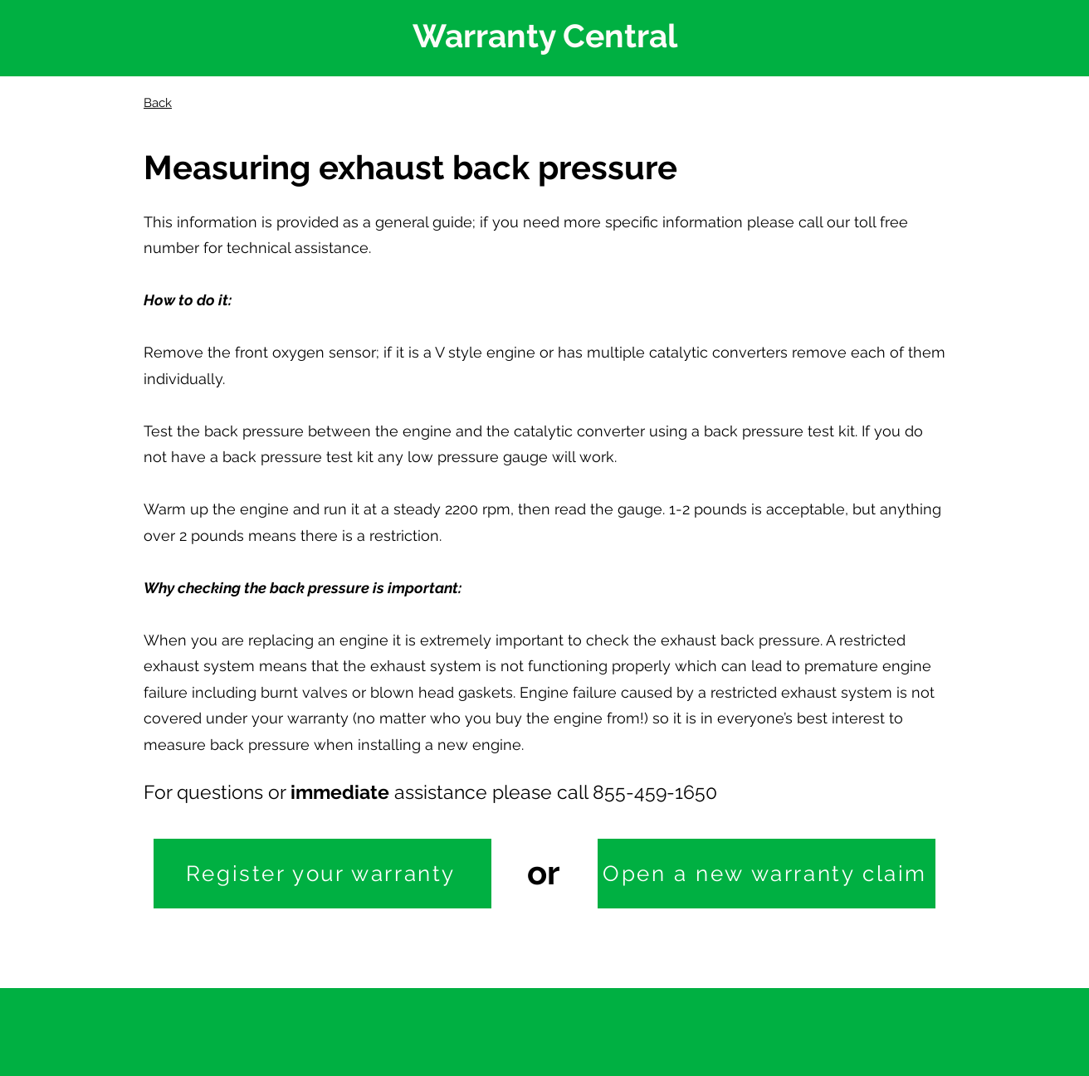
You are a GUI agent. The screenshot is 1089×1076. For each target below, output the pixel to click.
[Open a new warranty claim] (766, 873)
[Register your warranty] (322, 873)
